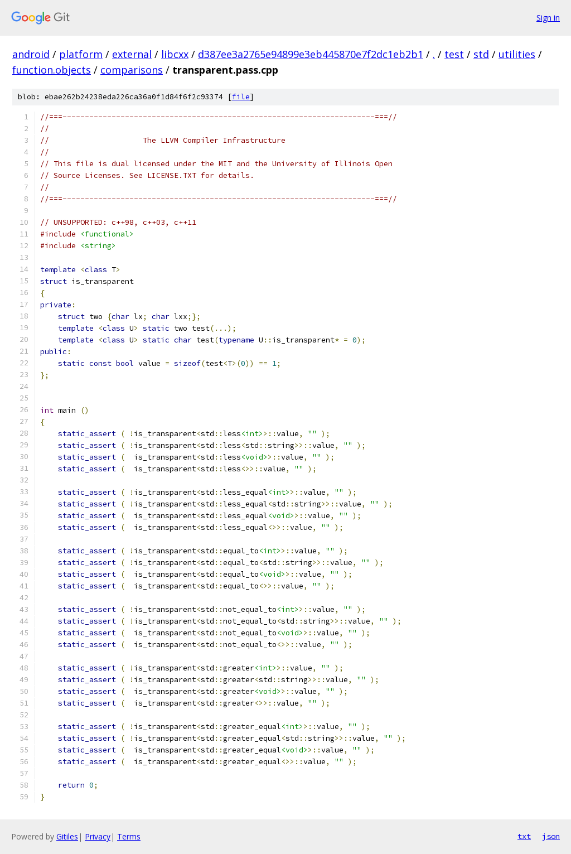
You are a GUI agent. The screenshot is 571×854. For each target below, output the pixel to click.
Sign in (548, 17)
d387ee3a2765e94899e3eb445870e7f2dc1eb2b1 (310, 54)
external (132, 54)
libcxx (174, 54)
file (241, 97)
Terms (129, 836)
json (551, 836)
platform (81, 54)
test (454, 54)
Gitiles (67, 836)
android (31, 54)
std (481, 54)
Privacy (97, 836)
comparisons (131, 69)
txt (524, 836)
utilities (517, 54)
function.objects (51, 69)
